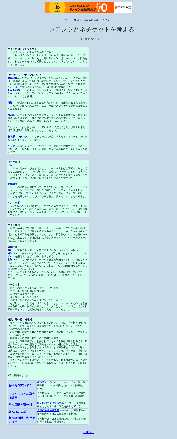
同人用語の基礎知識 (48, 403)
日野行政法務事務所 (48, 410)
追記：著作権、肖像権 (20, 319)
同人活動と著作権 (20, 404)
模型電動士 (43, 382)
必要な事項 (14, 162)
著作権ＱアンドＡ (20, 385)
